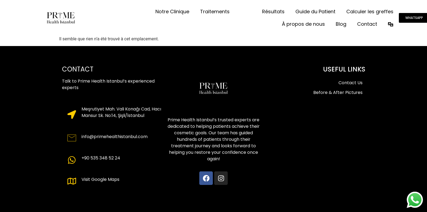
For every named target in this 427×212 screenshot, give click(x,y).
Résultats (273, 11)
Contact (367, 24)
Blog (341, 24)
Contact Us (350, 83)
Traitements (215, 11)
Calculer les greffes (369, 11)
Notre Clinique (172, 11)
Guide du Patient (315, 11)
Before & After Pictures (338, 92)
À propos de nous (303, 24)
